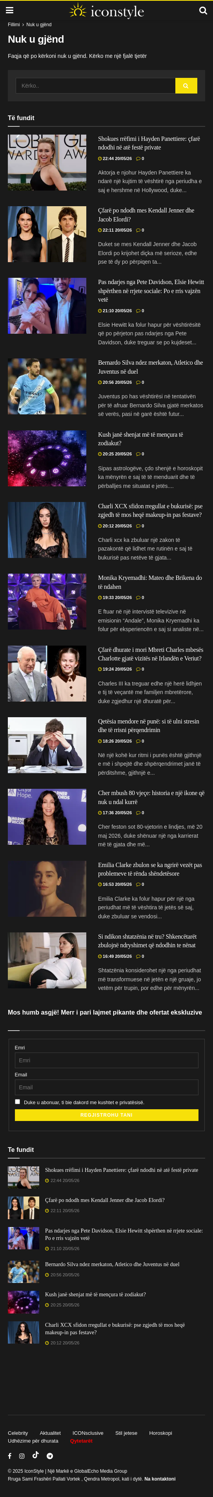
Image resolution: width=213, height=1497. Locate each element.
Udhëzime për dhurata (33, 1441)
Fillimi (14, 24)
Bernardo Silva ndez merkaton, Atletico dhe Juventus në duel (112, 1264)
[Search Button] (186, 86)
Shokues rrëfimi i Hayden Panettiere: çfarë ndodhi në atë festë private (121, 1170)
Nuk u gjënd (38, 24)
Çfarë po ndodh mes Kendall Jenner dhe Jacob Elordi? (105, 1200)
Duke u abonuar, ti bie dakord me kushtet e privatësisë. (80, 1102)
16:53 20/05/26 (115, 884)
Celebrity (18, 1433)
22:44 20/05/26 (115, 158)
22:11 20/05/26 (115, 230)
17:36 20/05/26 (115, 812)
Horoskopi (160, 1433)
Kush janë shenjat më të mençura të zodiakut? (95, 1294)
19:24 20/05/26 (115, 669)
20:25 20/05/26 (115, 454)
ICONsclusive (88, 1433)
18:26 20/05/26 (115, 741)
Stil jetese (126, 1433)
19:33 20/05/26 (115, 597)
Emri (20, 1048)
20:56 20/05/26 (115, 382)
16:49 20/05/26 (115, 956)
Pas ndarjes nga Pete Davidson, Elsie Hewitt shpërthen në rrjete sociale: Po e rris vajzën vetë (151, 291)
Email (21, 1075)
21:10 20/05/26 (115, 310)
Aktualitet (50, 1433)
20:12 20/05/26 (115, 526)
